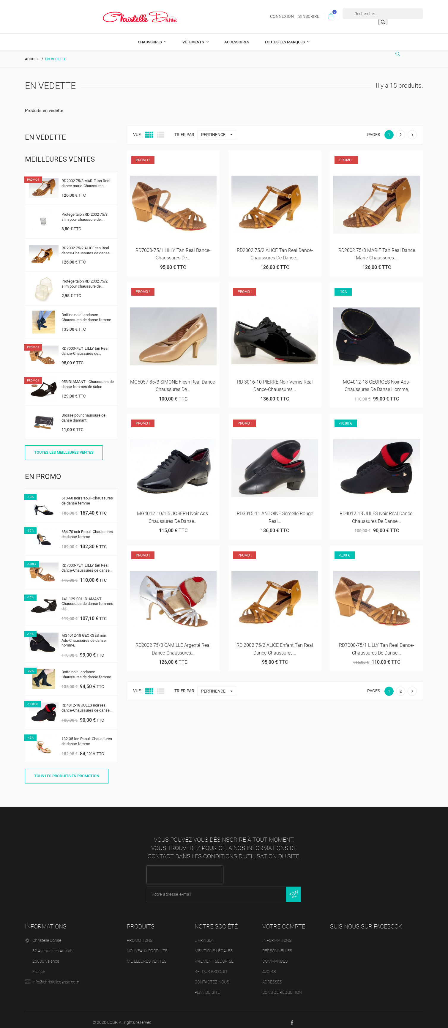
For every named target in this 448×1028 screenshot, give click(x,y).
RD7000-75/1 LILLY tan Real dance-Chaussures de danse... (86, 563)
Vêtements (193, 37)
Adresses (272, 977)
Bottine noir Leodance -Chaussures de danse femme (86, 312)
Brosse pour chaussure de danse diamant (83, 413)
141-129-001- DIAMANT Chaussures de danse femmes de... (87, 599)
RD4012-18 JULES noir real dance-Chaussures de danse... (86, 703)
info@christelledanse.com (55, 977)
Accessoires (236, 37)
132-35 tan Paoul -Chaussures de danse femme (86, 736)
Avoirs (269, 966)
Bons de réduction (282, 987)
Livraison (204, 935)
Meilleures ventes (146, 956)
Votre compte (283, 921)
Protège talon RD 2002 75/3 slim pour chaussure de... (84, 212)
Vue (137, 129)
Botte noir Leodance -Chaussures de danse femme (86, 669)
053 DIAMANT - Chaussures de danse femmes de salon (87, 379)
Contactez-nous (212, 977)
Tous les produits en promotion (66, 771)
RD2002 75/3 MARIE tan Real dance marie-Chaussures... (85, 178)
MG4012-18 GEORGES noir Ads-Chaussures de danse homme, (83, 635)
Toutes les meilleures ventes (64, 447)
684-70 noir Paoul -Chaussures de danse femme (87, 529)
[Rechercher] (399, 51)
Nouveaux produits (147, 946)
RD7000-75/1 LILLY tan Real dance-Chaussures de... (84, 346)
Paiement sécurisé (214, 956)
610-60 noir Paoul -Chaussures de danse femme (87, 496)
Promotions (139, 935)
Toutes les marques (285, 37)
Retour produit (211, 966)
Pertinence (218, 130)
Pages (373, 129)
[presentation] (185, 870)
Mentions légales (214, 946)
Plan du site (207, 987)
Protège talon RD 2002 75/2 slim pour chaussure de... (84, 279)
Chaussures (150, 37)
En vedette (45, 132)
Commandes (275, 956)
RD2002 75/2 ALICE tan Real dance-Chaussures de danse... (86, 245)
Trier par (184, 129)
